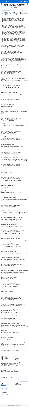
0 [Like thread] (22, 379)
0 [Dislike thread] (24, 379)
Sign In (20, 1)
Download (3, 388)
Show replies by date (24, 381)
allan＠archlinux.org (6, 10)
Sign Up (26, 1)
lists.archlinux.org (7, 1)
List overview (3, 386)
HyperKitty (15, 405)
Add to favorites (4, 394)
